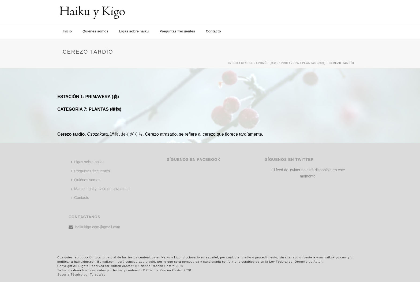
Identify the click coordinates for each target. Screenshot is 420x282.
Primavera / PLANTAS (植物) (303, 63)
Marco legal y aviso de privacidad (100, 189)
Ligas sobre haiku (134, 31)
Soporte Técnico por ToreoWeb (81, 274)
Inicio (67, 31)
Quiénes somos (95, 31)
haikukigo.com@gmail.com (97, 227)
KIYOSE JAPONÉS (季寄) (259, 63)
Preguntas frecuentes (177, 31)
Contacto (213, 31)
